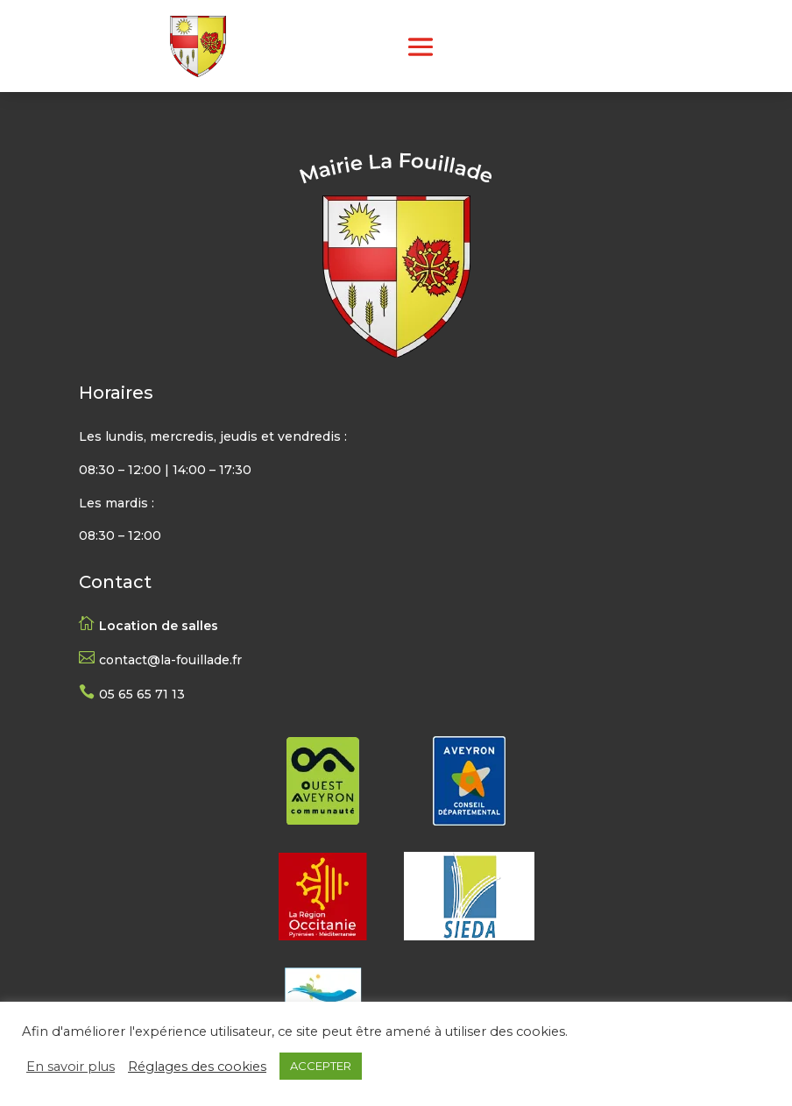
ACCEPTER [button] (320, 1066)
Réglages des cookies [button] (197, 1066)
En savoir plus (70, 1066)
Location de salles (158, 626)
